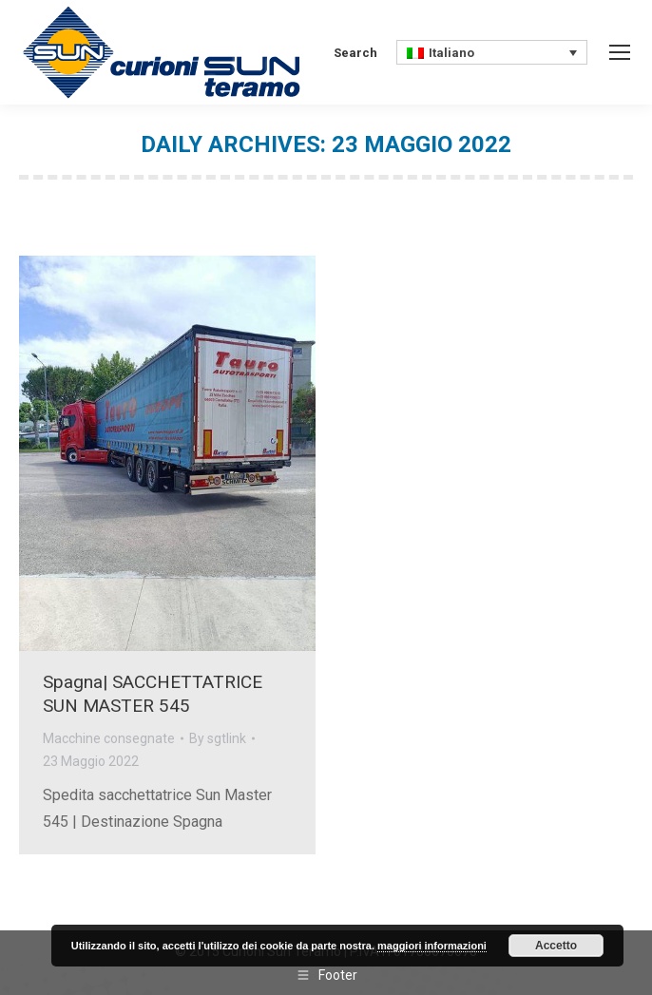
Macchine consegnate (109, 738)
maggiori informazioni (432, 945)
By (217, 738)
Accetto (556, 945)
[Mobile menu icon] (619, 52)
